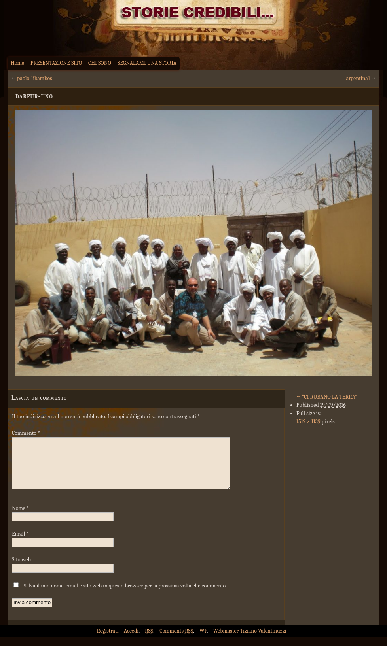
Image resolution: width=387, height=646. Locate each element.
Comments (176, 640)
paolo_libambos (34, 78)
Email (20, 543)
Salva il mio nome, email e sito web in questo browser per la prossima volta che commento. (125, 595)
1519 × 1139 (308, 421)
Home (17, 63)
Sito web (21, 569)
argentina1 (358, 78)
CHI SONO (99, 63)
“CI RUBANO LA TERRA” (326, 396)
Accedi (131, 640)
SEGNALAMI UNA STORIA (147, 63)
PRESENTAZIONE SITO (56, 63)
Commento (26, 433)
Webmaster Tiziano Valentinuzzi (249, 640)
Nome (20, 517)
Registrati (107, 640)
